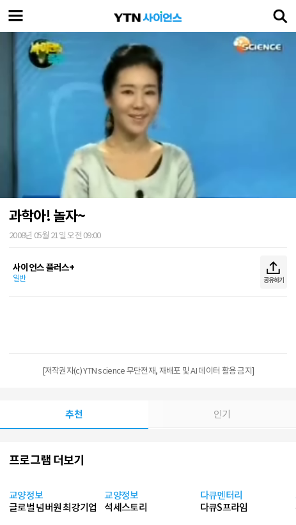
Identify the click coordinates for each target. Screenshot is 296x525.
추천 (73, 414)
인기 (222, 414)
